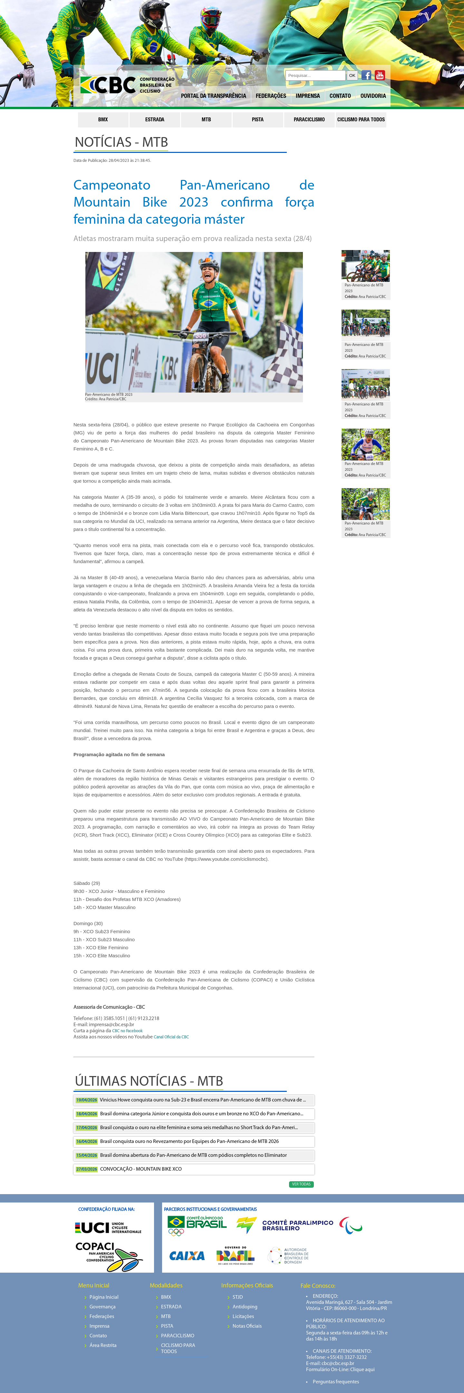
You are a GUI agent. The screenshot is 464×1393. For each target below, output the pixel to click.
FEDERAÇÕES (271, 96)
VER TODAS (301, 1184)
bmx (103, 120)
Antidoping (245, 1307)
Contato (98, 1336)
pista (258, 120)
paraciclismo (309, 120)
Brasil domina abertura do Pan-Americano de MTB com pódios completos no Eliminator (181, 1155)
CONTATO (340, 96)
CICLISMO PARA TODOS (178, 1348)
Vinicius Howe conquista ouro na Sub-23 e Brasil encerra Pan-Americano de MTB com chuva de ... (191, 1100)
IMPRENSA (308, 96)
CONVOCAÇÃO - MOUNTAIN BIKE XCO (129, 1169)
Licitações (243, 1316)
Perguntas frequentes (336, 1382)
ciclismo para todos (361, 120)
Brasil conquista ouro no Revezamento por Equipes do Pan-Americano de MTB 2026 (177, 1142)
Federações (102, 1316)
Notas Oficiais (247, 1326)
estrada (154, 120)
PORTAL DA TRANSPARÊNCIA (213, 96)
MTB (166, 1316)
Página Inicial (104, 1297)
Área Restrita (103, 1345)
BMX (166, 1297)
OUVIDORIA (373, 96)
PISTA (167, 1326)
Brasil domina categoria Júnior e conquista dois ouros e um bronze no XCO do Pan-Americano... (189, 1114)
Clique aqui (362, 1369)
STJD (238, 1297)
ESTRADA (171, 1307)
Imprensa (100, 1326)
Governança (103, 1307)
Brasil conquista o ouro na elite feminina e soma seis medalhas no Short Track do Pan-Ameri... (187, 1128)
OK (352, 75)
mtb (206, 120)
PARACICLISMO (177, 1336)
